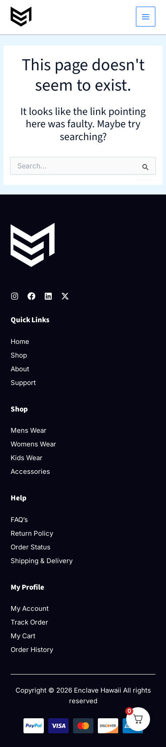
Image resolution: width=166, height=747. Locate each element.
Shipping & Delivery (42, 560)
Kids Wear (26, 458)
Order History (32, 649)
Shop (19, 355)
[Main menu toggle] (146, 17)
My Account (30, 608)
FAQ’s (19, 519)
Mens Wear (28, 430)
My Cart (23, 636)
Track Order (29, 622)
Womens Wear (33, 444)
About (20, 369)
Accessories (30, 471)
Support (23, 382)
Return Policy (32, 533)
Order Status (30, 547)
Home (20, 341)
